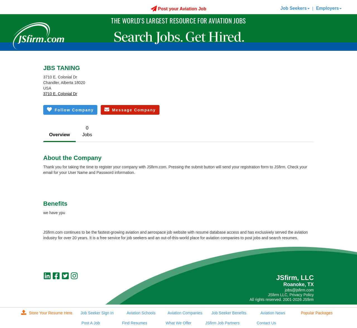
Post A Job (90, 323)
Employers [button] (329, 8)
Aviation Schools (141, 313)
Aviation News (272, 313)
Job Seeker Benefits (228, 313)
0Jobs (87, 131)
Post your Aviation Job (178, 8)
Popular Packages (317, 313)
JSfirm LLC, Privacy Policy (291, 295)
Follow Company (70, 109)
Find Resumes (134, 323)
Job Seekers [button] (294, 8)
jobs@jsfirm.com (299, 290)
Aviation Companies (185, 313)
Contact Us (266, 323)
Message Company (130, 109)
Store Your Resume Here (47, 313)
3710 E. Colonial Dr (60, 94)
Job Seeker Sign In (97, 313)
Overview (59, 134)
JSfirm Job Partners (222, 323)
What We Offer (178, 323)
